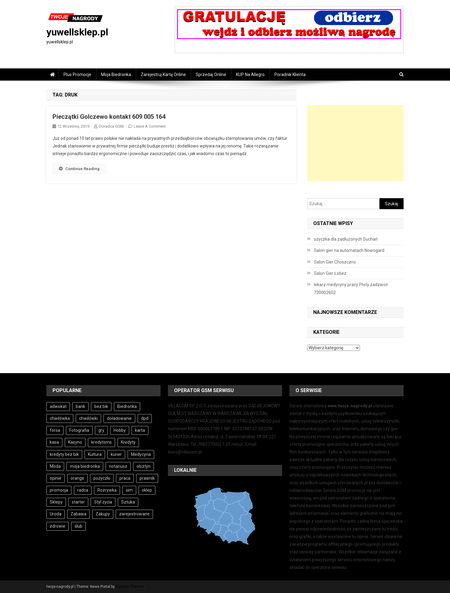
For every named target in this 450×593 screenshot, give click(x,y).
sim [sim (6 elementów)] (129, 490)
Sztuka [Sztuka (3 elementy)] (128, 502)
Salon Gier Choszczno (335, 262)
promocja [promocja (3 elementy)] (59, 490)
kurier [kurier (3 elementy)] (116, 454)
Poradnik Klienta (290, 74)
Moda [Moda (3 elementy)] (55, 466)
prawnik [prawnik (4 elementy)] (147, 478)
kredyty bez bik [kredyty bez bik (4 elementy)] (64, 454)
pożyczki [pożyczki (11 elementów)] (101, 478)
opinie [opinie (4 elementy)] (55, 478)
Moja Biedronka (116, 74)
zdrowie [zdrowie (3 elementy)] (57, 526)
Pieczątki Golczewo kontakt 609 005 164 (109, 116)
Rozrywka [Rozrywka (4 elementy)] (107, 490)
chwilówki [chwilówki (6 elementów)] (88, 418)
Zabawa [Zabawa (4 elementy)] (78, 513)
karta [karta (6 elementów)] (140, 430)
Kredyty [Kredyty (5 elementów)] (128, 442)
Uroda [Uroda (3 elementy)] (55, 513)
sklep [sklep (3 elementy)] (147, 490)
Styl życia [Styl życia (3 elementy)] (103, 502)
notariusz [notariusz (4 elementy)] (118, 466)
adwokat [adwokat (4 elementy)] (58, 406)
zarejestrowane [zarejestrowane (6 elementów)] (134, 513)
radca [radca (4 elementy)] (82, 490)
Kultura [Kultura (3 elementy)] (95, 454)
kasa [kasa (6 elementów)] (54, 442)
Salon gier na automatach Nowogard (349, 250)
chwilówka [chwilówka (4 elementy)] (60, 418)
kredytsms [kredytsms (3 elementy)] (101, 442)
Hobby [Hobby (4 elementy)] (120, 430)
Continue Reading (79, 168)
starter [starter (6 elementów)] (78, 502)
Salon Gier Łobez (330, 273)
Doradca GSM (111, 126)
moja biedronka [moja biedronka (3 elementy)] (85, 466)
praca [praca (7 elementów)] (124, 478)
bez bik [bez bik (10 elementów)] (101, 406)
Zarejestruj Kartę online (163, 74)
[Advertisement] (355, 143)
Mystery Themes (130, 586)
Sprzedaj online (211, 74)
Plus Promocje (77, 74)
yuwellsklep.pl (77, 32)
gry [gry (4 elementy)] (101, 430)
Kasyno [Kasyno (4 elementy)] (75, 442)
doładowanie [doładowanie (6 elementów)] (119, 418)
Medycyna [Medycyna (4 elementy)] (141, 454)
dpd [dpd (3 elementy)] (144, 418)
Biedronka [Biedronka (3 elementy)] (127, 406)
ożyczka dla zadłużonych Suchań (346, 239)
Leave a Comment (150, 126)
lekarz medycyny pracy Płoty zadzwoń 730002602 (351, 288)
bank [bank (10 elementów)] (80, 406)
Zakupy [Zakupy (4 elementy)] (103, 513)
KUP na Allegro (250, 74)
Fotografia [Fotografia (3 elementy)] (79, 430)
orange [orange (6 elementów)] (77, 478)
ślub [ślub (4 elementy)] (78, 526)
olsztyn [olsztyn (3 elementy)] (143, 466)
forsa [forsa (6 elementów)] (55, 430)
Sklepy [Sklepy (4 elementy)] (56, 502)
